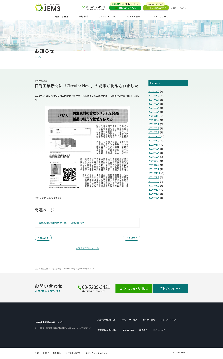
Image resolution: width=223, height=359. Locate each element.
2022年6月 (153, 161)
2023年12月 (154, 116)
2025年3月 (153, 91)
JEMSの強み (128, 330)
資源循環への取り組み (107, 330)
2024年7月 (153, 103)
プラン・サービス (129, 320)
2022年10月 (154, 144)
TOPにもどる (87, 248)
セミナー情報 (133, 16)
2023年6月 (153, 128)
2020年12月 (154, 189)
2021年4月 (153, 181)
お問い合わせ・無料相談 (134, 288)
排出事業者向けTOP (106, 320)
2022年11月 (154, 140)
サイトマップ (159, 330)
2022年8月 (153, 152)
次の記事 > (131, 237)
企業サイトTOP (177, 8)
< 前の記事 (43, 237)
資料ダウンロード (170, 288)
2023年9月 (153, 120)
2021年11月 (154, 173)
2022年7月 (153, 156)
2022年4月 (153, 165)
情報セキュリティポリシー (97, 353)
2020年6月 (153, 193)
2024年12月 (154, 95)
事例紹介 (143, 330)
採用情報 (57, 353)
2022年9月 (153, 148)
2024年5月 (153, 107)
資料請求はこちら (156, 7)
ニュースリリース (159, 16)
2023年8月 (153, 124)
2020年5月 (153, 197)
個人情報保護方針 (73, 353)
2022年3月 (153, 169)
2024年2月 (153, 111)
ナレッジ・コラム (107, 16)
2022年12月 (154, 136)
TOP (36, 268)
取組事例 (83, 16)
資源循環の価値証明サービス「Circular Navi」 (63, 222)
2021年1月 (153, 185)
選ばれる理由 (61, 16)
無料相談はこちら (125, 7)
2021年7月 (153, 177)
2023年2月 (153, 132)
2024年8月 (153, 99)
